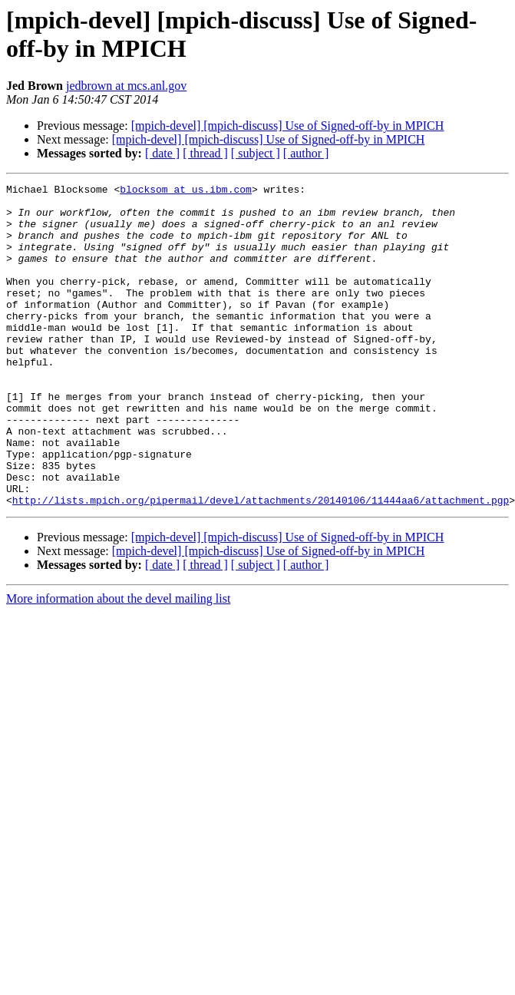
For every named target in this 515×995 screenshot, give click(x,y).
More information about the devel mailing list (118, 662)
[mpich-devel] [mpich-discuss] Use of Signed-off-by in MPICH (287, 125)
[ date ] (162, 153)
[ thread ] (205, 153)
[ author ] (306, 153)
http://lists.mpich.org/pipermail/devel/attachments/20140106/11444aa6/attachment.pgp (260, 564)
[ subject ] (255, 153)
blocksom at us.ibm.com (186, 191)
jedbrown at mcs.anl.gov (126, 85)
